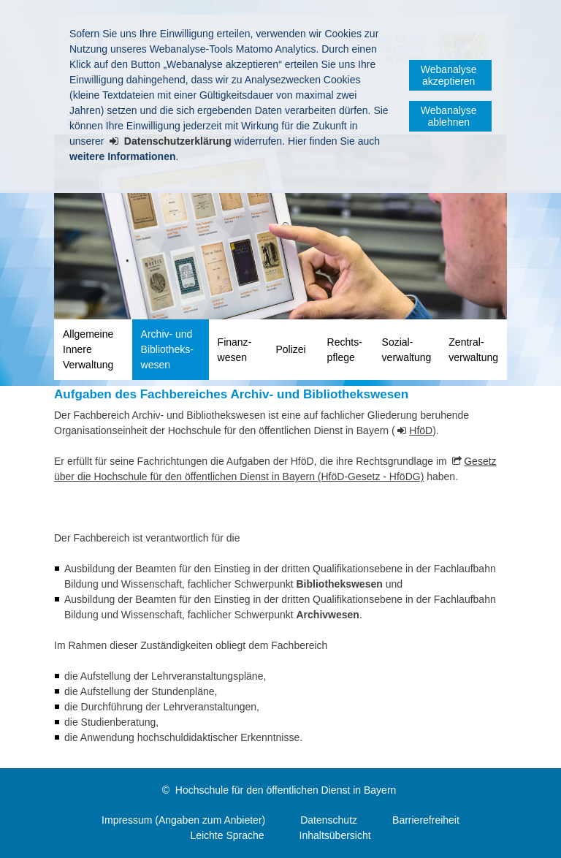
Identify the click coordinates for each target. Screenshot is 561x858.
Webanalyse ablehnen (449, 116)
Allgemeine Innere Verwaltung (88, 349)
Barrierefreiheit (425, 820)
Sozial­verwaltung (407, 349)
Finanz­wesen (235, 349)
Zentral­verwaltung (473, 349)
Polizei (290, 349)
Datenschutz (328, 820)
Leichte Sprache (227, 835)
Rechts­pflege (344, 349)
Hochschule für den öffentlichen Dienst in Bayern (285, 790)
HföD (420, 430)
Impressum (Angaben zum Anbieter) (183, 820)
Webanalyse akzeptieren (449, 75)
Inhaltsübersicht (335, 835)
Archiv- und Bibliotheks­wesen (167, 349)
